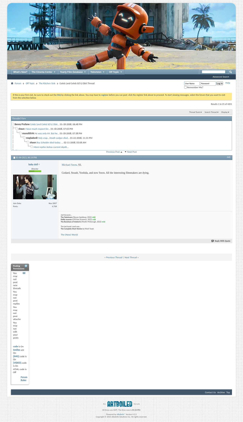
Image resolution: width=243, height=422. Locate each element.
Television (97, 72)
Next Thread (131, 257)
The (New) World (69, 234)
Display (224, 112)
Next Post (132, 151)
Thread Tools (194, 112)
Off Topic (115, 72)
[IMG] (16, 356)
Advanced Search (221, 77)
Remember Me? (193, 87)
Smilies (16, 349)
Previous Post (113, 151)
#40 (228, 157)
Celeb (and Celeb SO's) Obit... (44, 124)
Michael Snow (69, 164)
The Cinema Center (44, 72)
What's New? (20, 72)
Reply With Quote (221, 241)
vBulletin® (121, 414)
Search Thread (211, 112)
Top (228, 392)
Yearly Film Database (73, 72)
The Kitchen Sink (47, 83)
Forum (18, 83)
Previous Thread (114, 257)
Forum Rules (24, 379)
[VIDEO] (17, 362)
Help (228, 82)
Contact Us (210, 392)
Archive (221, 392)
